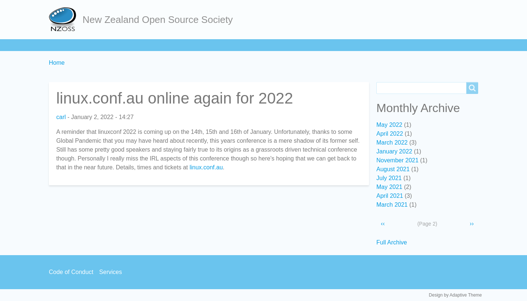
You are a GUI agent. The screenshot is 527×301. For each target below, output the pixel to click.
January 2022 (394, 151)
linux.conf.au (206, 167)
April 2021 (389, 196)
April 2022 (389, 134)
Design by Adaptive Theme (455, 295)
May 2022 (389, 125)
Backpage (323, 45)
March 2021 (392, 205)
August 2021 (393, 169)
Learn (146, 45)
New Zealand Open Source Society (158, 19)
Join (119, 45)
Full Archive (391, 242)
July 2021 (389, 178)
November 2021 (397, 160)
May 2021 (389, 187)
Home (60, 45)
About (91, 45)
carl (61, 117)
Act (173, 45)
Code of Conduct (71, 272)
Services (248, 45)
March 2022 (392, 142)
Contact (285, 45)
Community (207, 45)
